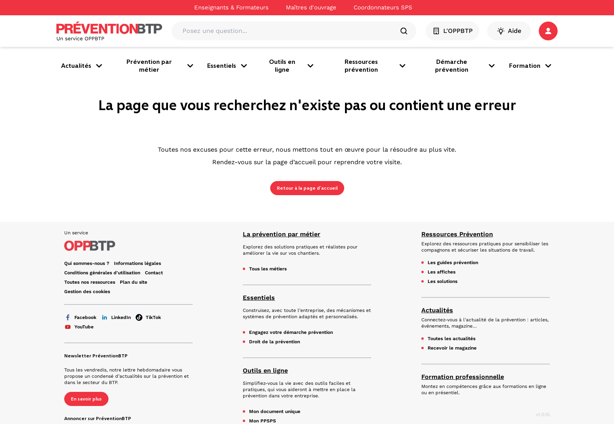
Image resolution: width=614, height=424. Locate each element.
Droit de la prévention (274, 341)
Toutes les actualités (451, 338)
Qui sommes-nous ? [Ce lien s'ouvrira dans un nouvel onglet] (86, 263)
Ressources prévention (376, 65)
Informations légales (137, 263)
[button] (548, 31)
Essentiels (228, 66)
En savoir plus (86, 398)
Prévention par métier (160, 65)
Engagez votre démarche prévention (291, 332)
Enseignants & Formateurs (231, 7)
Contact (154, 272)
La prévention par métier (281, 234)
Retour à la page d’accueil (307, 188)
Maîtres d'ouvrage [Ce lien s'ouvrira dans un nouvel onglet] (311, 7)
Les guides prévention (453, 262)
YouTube (79, 326)
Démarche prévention (466, 65)
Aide (509, 31)
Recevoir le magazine (452, 348)
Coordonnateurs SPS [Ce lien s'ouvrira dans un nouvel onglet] (383, 7)
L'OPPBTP (452, 31)
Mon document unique (274, 411)
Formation (531, 66)
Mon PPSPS (262, 421)
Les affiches (441, 272)
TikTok (148, 317)
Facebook (80, 317)
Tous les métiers (268, 269)
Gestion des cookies (87, 291)
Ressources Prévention (457, 234)
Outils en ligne (292, 65)
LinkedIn (116, 317)
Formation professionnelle (462, 377)
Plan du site (133, 282)
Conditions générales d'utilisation (102, 272)
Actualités (82, 66)
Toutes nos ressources (89, 282)
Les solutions (442, 281)
